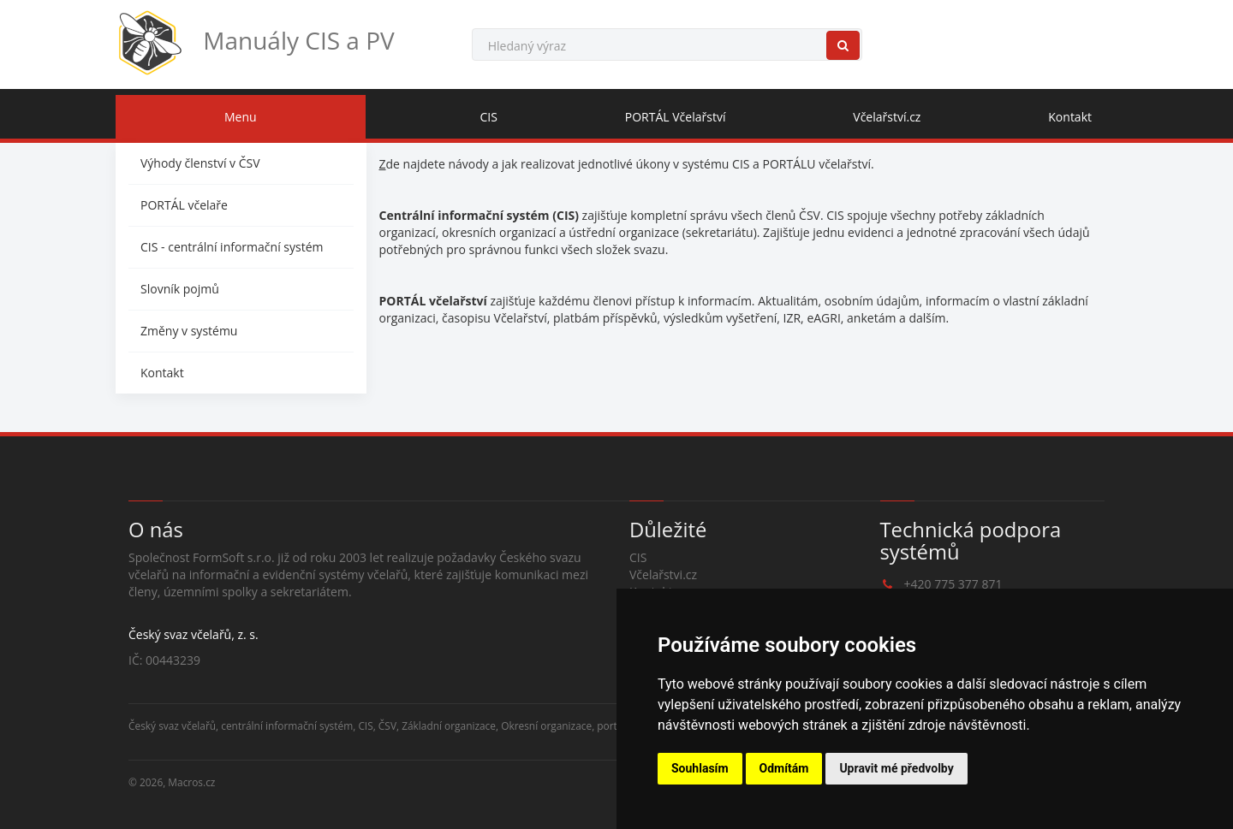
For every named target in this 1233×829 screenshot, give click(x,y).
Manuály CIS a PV (255, 43)
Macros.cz (191, 782)
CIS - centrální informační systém (231, 247)
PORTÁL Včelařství (675, 117)
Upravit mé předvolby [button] (896, 768)
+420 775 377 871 (953, 584)
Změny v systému (188, 331)
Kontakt (1070, 117)
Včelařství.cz (886, 117)
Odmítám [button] (784, 768)
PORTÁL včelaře (184, 205)
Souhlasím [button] (700, 768)
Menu (240, 117)
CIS (488, 117)
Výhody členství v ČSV (200, 163)
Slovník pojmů (179, 289)
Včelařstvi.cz (663, 574)
